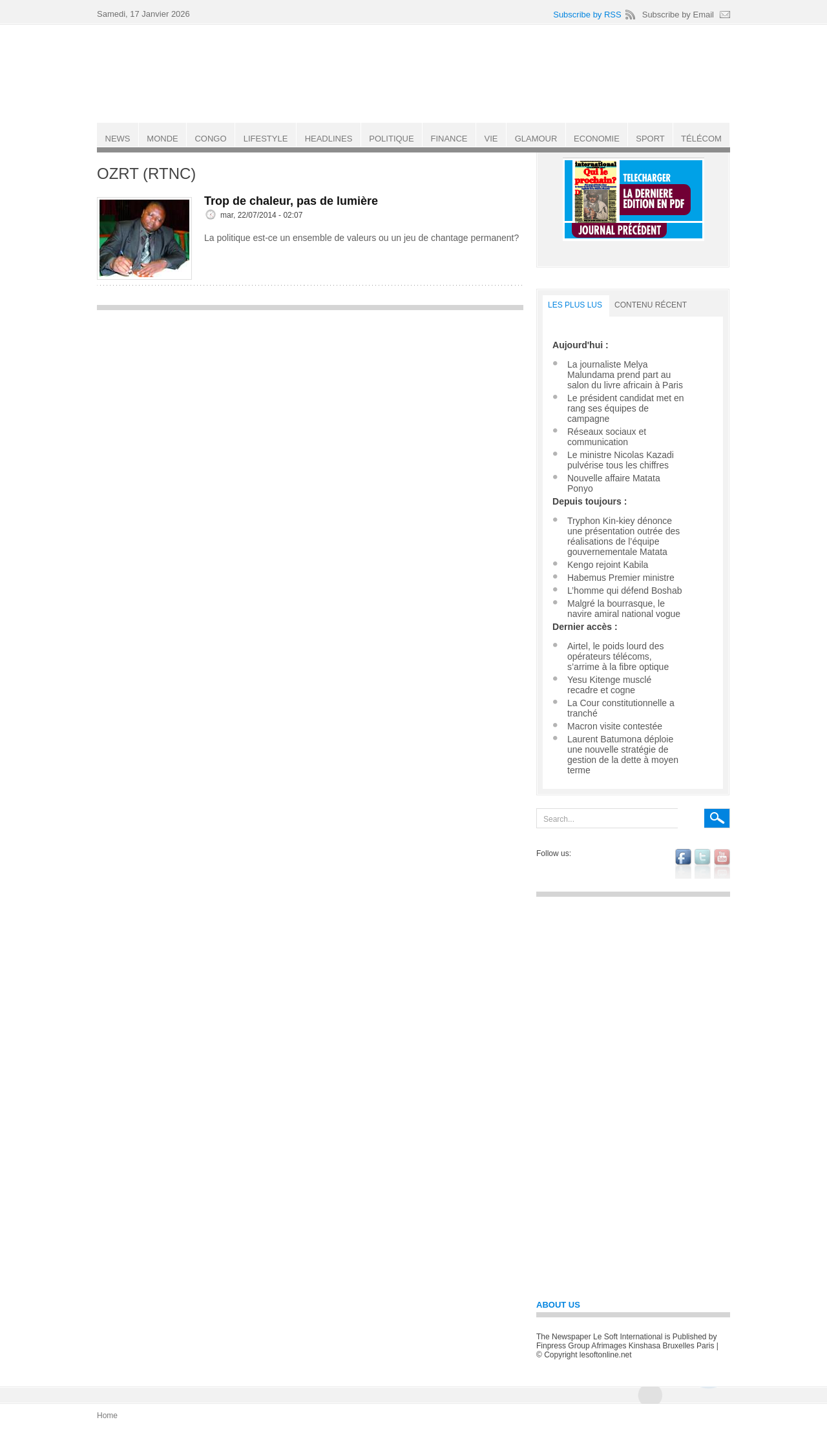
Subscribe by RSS (587, 14)
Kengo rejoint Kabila (607, 565)
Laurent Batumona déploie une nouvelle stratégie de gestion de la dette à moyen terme (622, 754)
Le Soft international (414, 73)
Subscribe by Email (678, 14)
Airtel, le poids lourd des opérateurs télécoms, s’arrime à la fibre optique (618, 656)
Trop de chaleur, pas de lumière (291, 200)
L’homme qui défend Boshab (624, 590)
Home (107, 1415)
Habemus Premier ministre (621, 577)
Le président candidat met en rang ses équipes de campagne (625, 408)
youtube (722, 864)
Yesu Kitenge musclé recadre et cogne (609, 685)
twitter (703, 864)
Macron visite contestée (614, 726)
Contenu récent (650, 304)
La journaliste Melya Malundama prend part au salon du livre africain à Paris (625, 374)
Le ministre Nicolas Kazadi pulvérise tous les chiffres (620, 460)
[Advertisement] (310, 407)
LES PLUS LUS (575, 304)
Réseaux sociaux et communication (606, 436)
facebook (683, 864)
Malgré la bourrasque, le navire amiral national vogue (623, 608)
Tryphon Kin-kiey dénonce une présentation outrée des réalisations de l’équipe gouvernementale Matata (623, 536)
